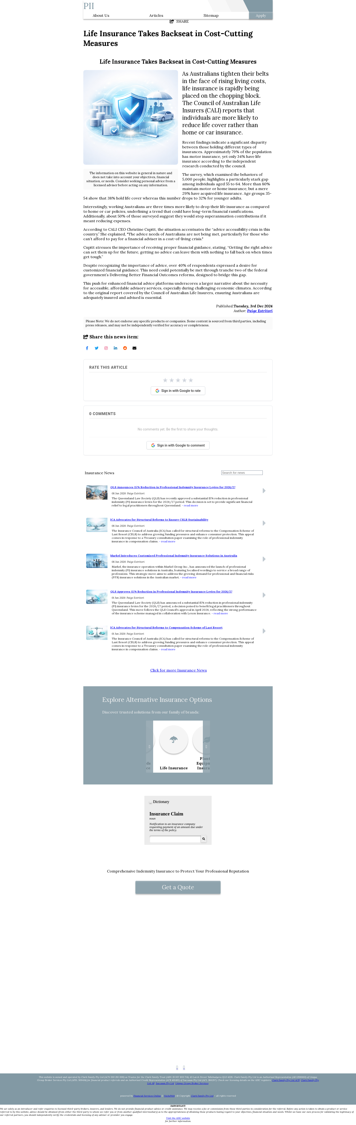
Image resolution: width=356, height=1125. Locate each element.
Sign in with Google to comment (178, 445)
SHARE (179, 21)
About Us (101, 15)
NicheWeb (169, 1095)
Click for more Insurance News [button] (178, 670)
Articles (156, 15)
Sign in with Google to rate (178, 391)
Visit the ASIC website (178, 1118)
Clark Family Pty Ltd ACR (286, 1080)
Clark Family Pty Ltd (202, 1095)
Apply (261, 15)
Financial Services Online (147, 1095)
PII (88, 5)
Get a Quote (178, 887)
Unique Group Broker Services (192, 1083)
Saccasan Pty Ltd (165, 1083)
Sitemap (211, 15)
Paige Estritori (260, 310)
